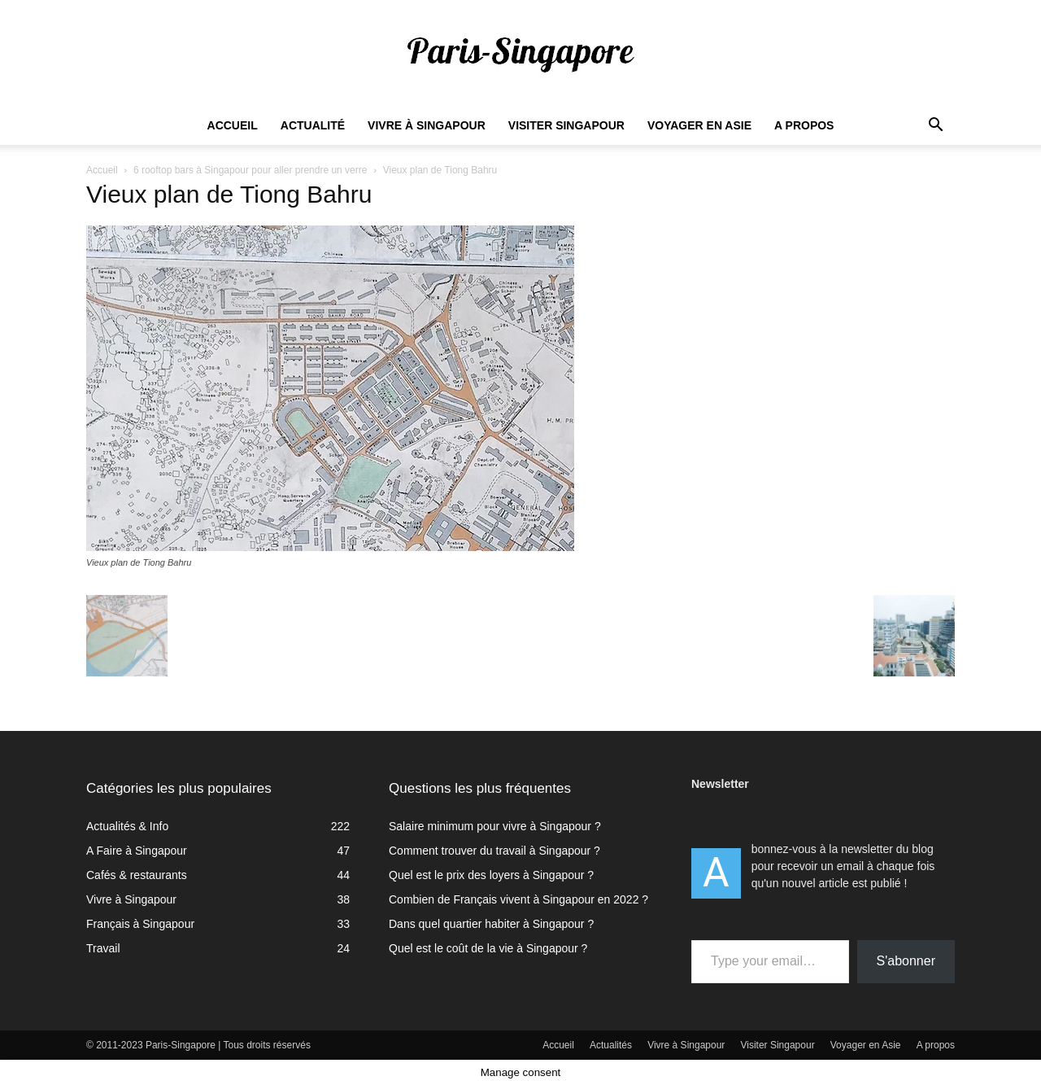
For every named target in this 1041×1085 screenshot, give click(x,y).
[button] (935, 126)
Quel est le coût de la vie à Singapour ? (488, 948)
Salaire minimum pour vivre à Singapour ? (495, 826)
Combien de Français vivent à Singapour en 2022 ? (518, 899)
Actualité (313, 125)
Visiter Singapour (566, 125)
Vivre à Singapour (427, 125)
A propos (804, 125)
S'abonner (906, 961)
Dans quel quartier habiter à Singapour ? (491, 923)
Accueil (232, 125)
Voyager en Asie (699, 125)
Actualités (611, 1045)
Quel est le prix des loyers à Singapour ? (491, 875)
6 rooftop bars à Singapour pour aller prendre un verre (250, 170)
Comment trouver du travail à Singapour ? (494, 850)
